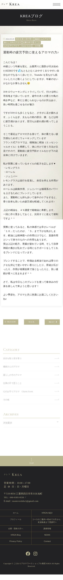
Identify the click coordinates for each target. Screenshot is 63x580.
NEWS (47, 540)
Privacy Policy (15, 547)
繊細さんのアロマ (12, 371)
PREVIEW (10, 326)
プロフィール (16, 524)
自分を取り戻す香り (13, 362)
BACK (31, 326)
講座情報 (47, 534)
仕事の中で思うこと (13, 387)
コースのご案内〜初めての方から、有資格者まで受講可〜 (47, 526)
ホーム (16, 518)
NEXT (53, 326)
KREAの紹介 (47, 518)
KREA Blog (16, 540)
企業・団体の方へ (15, 534)
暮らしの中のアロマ (13, 379)
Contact (47, 547)
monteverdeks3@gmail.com (25, 506)
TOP (31, 468)
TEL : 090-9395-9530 (14, 502)
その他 (6, 404)
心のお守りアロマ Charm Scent (19, 396)
